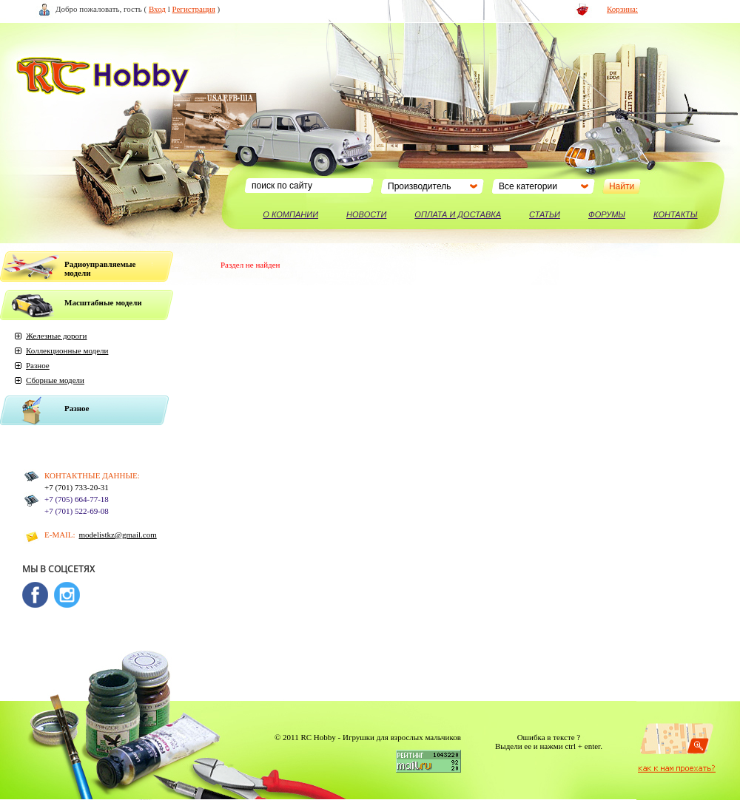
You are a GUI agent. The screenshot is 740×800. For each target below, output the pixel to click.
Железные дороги (56, 335)
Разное (38, 365)
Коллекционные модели (67, 350)
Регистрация (193, 8)
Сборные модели (55, 380)
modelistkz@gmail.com (118, 534)
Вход (157, 8)
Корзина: (622, 8)
